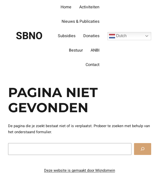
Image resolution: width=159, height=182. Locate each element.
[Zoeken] (142, 149)
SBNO (29, 36)
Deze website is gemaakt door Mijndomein (79, 170)
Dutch (118, 36)
